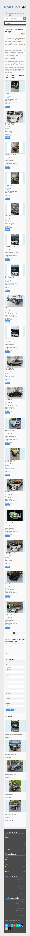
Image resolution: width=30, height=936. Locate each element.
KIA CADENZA (22, 881)
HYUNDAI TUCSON (10, 246)
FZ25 (24, 859)
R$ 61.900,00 (7, 777)
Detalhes (7, 106)
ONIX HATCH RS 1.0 (10, 583)
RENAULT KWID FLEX (10, 154)
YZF (24, 869)
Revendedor (20, 13)
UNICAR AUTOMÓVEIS (20, 908)
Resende (8, 650)
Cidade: (8, 698)
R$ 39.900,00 (7, 737)
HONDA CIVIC (22, 888)
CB (24, 857)
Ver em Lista (22, 34)
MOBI (24, 840)
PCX (24, 866)
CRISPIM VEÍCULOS (20, 903)
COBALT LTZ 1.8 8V (10, 553)
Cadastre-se (18, 15)
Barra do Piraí (9, 652)
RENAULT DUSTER (10, 185)
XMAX (24, 871)
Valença (8, 653)
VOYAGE (23, 849)
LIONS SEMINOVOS (20, 901)
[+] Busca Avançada (19, 709)
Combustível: (9, 693)
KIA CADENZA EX (9, 124)
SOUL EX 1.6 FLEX (9, 522)
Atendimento (12, 13)
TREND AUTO (22, 915)
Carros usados (8, 820)
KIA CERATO (22, 893)
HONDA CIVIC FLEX (10, 216)
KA (24, 842)
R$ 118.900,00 (8, 797)
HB (24, 837)
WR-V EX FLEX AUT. (10, 461)
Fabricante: (8, 669)
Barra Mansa (9, 646)
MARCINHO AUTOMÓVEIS (19, 910)
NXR (24, 862)
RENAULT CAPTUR (10, 93)
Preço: (7, 674)
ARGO (24, 844)
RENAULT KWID (21, 884)
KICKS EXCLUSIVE (9, 491)
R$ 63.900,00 (7, 817)
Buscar (10, 709)
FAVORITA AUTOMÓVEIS (19, 906)
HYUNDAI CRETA (9, 369)
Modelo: (8, 703)
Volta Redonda (9, 648)
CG (24, 864)
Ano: (7, 684)
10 (17, 635)
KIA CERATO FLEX (9, 277)
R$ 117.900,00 (8, 757)
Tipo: (7, 664)
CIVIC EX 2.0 (8, 614)
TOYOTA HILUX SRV (10, 430)
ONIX (24, 835)
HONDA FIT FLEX (9, 308)
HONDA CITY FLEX (9, 338)
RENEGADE (22, 847)
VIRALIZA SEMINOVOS (20, 913)
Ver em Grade (24, 34)
